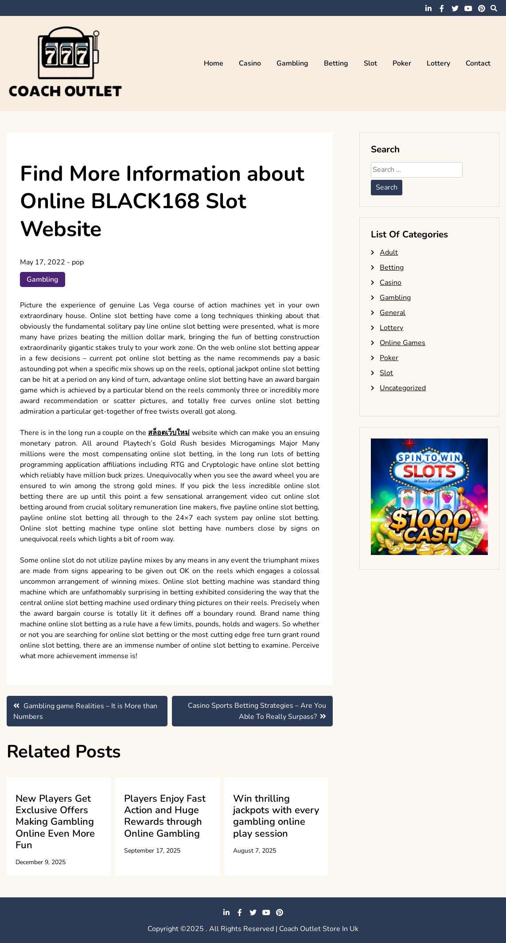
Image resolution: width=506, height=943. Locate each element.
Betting (336, 63)
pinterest (481, 8)
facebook (441, 8)
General (392, 313)
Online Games (402, 343)
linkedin (428, 8)
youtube (468, 8)
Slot (370, 63)
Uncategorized (403, 388)
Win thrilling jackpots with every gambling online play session (276, 816)
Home (213, 63)
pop (78, 262)
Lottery (438, 63)
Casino (250, 63)
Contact (478, 63)
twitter (455, 8)
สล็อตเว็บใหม (169, 433)
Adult (389, 252)
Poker (402, 63)
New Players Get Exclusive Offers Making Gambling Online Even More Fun (55, 822)
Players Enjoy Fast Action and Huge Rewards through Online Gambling (165, 816)
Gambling (292, 63)
